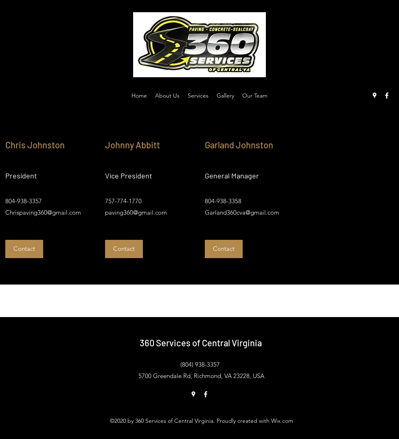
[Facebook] (387, 95)
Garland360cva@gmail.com (242, 212)
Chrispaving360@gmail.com (43, 212)
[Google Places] (374, 95)
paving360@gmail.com (136, 212)
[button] (24, 249)
